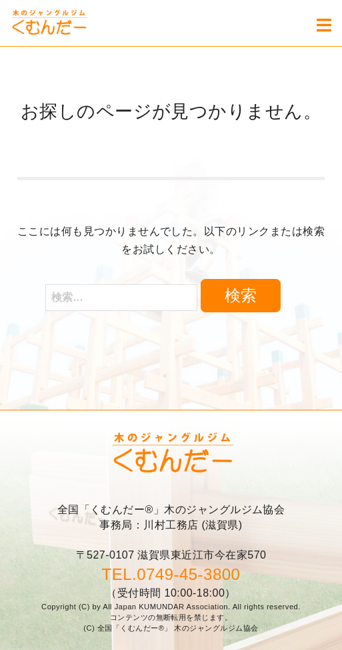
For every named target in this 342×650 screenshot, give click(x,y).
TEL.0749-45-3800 (171, 574)
